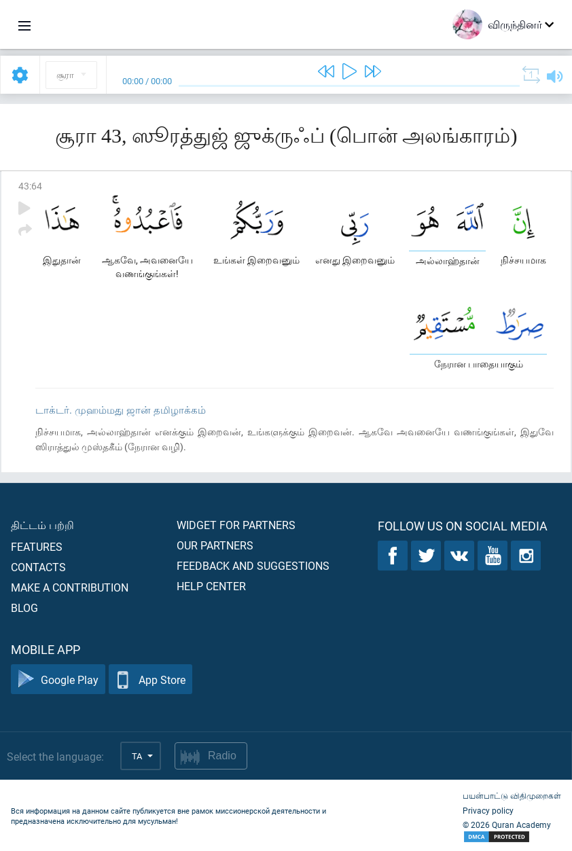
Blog (24, 607)
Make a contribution (69, 587)
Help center (211, 586)
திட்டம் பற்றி (42, 525)
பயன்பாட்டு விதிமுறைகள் (512, 795)
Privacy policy (488, 810)
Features (36, 546)
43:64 (30, 185)
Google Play (58, 679)
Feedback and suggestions (253, 565)
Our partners (215, 545)
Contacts (38, 567)
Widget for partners (236, 525)
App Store (150, 679)
